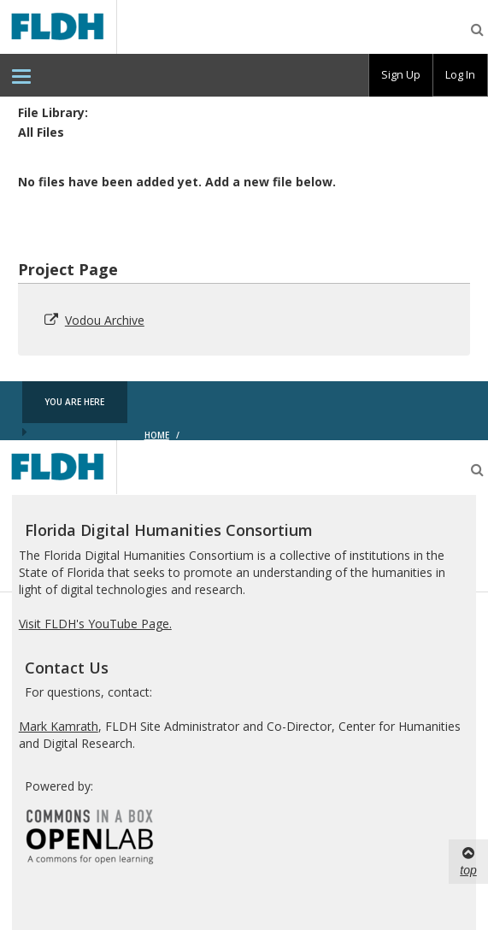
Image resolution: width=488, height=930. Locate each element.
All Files (41, 132)
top (468, 861)
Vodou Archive (104, 320)
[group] (400, 75)
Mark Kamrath (58, 726)
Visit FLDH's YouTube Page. (95, 623)
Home (156, 435)
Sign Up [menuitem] (400, 74)
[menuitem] (21, 75)
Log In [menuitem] (460, 74)
